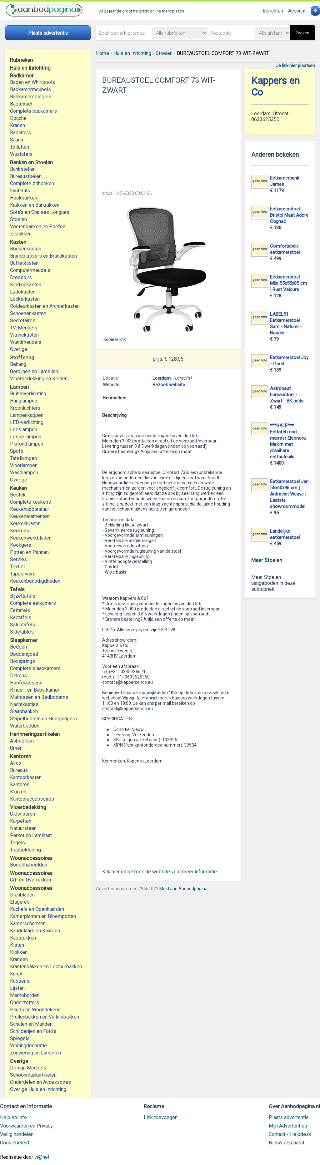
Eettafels (20, 610)
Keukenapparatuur (29, 509)
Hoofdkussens (26, 683)
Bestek (18, 495)
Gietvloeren (22, 814)
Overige (18, 349)
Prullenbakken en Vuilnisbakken (44, 1017)
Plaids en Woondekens (35, 1010)
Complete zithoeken (32, 183)
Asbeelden (22, 741)
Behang (18, 364)
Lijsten (17, 988)
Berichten (272, 11)
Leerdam (161, 378)
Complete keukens (30, 502)
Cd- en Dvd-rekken (30, 880)
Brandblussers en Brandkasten (43, 256)
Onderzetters (24, 1002)
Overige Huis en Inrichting (38, 1089)
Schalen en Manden (31, 1024)
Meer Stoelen (266, 560)
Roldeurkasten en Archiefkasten (45, 306)
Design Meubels (28, 1068)
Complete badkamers (33, 111)
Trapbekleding (25, 850)
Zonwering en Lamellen (35, 1053)
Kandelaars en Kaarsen (35, 931)
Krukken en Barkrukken (34, 205)
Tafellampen (23, 458)
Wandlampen (24, 473)
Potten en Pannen (29, 552)
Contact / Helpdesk (290, 1134)
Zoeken (302, 33)
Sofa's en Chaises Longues (39, 212)
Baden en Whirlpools (32, 82)
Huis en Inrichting (132, 53)
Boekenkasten (25, 249)
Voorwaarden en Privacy (26, 1126)
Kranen (17, 125)
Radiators (20, 133)
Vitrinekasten (24, 335)
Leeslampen (23, 429)
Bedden (18, 647)
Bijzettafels (22, 596)
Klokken (19, 952)
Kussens (19, 981)
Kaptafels (20, 617)
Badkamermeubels (30, 89)
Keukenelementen (29, 516)
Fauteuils (20, 191)
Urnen (16, 748)
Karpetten (20, 821)
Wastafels (21, 154)
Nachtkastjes (24, 704)
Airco (15, 763)
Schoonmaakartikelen (33, 1075)
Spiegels (20, 1038)
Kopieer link (114, 339)
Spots (16, 451)
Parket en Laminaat (31, 835)
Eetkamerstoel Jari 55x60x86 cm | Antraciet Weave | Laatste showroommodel (289, 494)
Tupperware (23, 574)
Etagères (20, 902)
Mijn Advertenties (288, 1126)
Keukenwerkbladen (31, 538)
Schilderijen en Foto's (33, 1031)
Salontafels (22, 625)
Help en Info (13, 1117)
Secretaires (22, 320)
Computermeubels (30, 270)
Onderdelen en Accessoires (40, 1082)
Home (102, 53)
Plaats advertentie (289, 1117)
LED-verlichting (26, 422)
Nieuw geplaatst (286, 1143)
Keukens (19, 531)
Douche (18, 118)
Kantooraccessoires (32, 799)
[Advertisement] (168, 140)
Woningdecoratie (28, 1046)
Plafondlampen (26, 444)
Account (297, 11)
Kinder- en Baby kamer (34, 690)
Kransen (19, 959)
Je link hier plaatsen (295, 65)
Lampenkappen (26, 415)
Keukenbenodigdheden (35, 581)
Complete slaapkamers (35, 668)
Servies (18, 559)
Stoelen (18, 219)
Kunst (16, 974)
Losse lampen (25, 437)
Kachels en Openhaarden (37, 909)
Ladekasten (23, 292)
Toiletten (19, 147)
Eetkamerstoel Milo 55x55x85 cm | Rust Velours (288, 283)
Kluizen (18, 792)
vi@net (41, 1157)
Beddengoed (24, 654)
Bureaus (19, 770)
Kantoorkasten (26, 777)
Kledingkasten (25, 285)
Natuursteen (23, 828)
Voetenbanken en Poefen (37, 227)
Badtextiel (21, 104)
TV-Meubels (23, 328)
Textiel (17, 567)
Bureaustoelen (26, 176)
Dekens (18, 676)
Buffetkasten (24, 263)
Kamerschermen (28, 923)
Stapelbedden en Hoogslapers (43, 719)
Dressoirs (21, 277)
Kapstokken (23, 938)
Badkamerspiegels (30, 97)
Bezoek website (168, 385)
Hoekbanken (23, 198)
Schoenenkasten (28, 313)
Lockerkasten (25, 299)
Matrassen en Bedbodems (39, 697)
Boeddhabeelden (28, 865)
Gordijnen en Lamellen (34, 371)
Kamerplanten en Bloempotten (43, 916)
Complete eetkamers (33, 603)
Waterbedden (24, 726)
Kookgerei (21, 545)
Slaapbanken (24, 711)
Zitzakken (21, 234)
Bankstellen (23, 169)
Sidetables (22, 632)
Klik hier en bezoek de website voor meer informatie (159, 872)
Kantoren (19, 784)
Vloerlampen (24, 465)
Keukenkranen (25, 523)
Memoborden (24, 995)
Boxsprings (22, 661)
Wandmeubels (25, 342)
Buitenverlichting (28, 394)
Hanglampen (23, 401)
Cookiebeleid (14, 1143)
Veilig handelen (16, 1134)
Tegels (17, 843)
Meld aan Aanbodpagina (183, 888)
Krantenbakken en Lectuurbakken (46, 967)
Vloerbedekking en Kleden (39, 379)
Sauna (16, 140)
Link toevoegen (161, 1117)
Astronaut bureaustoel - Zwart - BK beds (286, 395)
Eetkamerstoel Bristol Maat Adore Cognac (289, 215)
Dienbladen (22, 895)
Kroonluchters (25, 408)
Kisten (17, 945)
